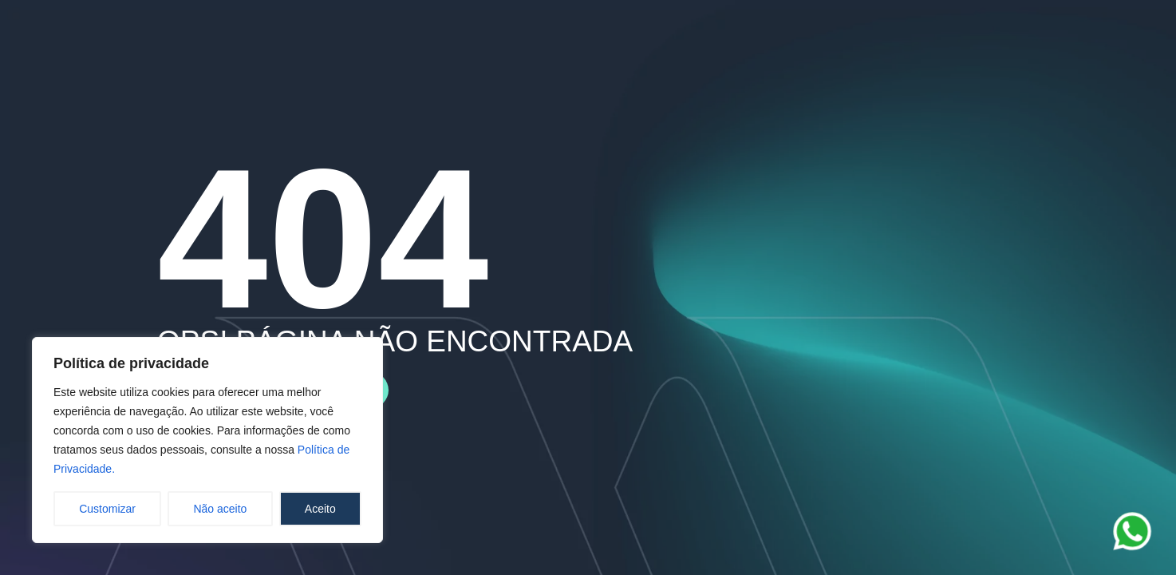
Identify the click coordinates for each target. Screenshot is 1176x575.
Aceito (320, 508)
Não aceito (220, 508)
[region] (207, 440)
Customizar (107, 508)
